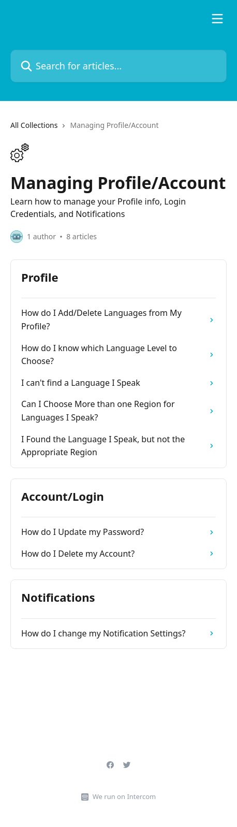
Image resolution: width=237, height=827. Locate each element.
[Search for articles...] (118, 66)
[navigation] (118, 129)
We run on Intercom (124, 796)
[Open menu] (217, 18)
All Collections (33, 125)
